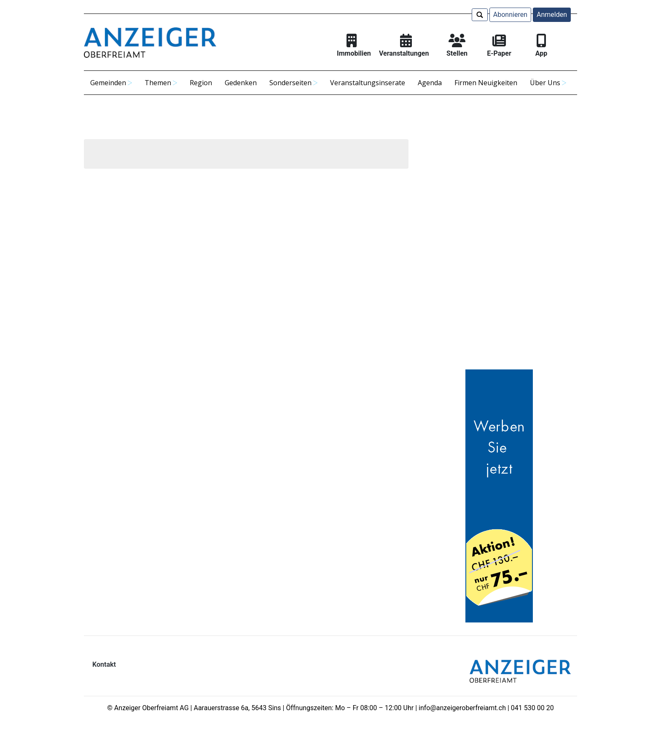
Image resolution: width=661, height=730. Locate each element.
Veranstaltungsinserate (367, 82)
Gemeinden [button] (108, 82)
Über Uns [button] (545, 82)
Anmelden (552, 15)
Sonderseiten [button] (290, 82)
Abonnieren (510, 15)
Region (201, 82)
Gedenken (241, 82)
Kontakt (104, 664)
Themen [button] (158, 82)
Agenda (430, 82)
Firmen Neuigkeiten (485, 82)
